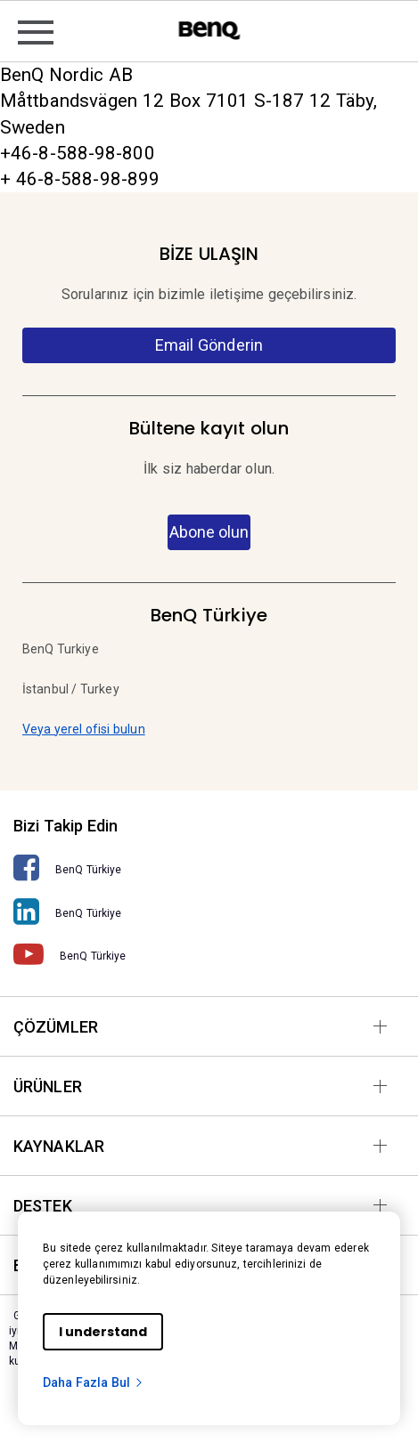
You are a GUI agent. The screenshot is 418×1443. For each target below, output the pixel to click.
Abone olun (209, 532)
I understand (103, 1332)
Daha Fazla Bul (93, 1382)
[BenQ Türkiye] (209, 868)
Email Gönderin (209, 345)
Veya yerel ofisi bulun (83, 729)
